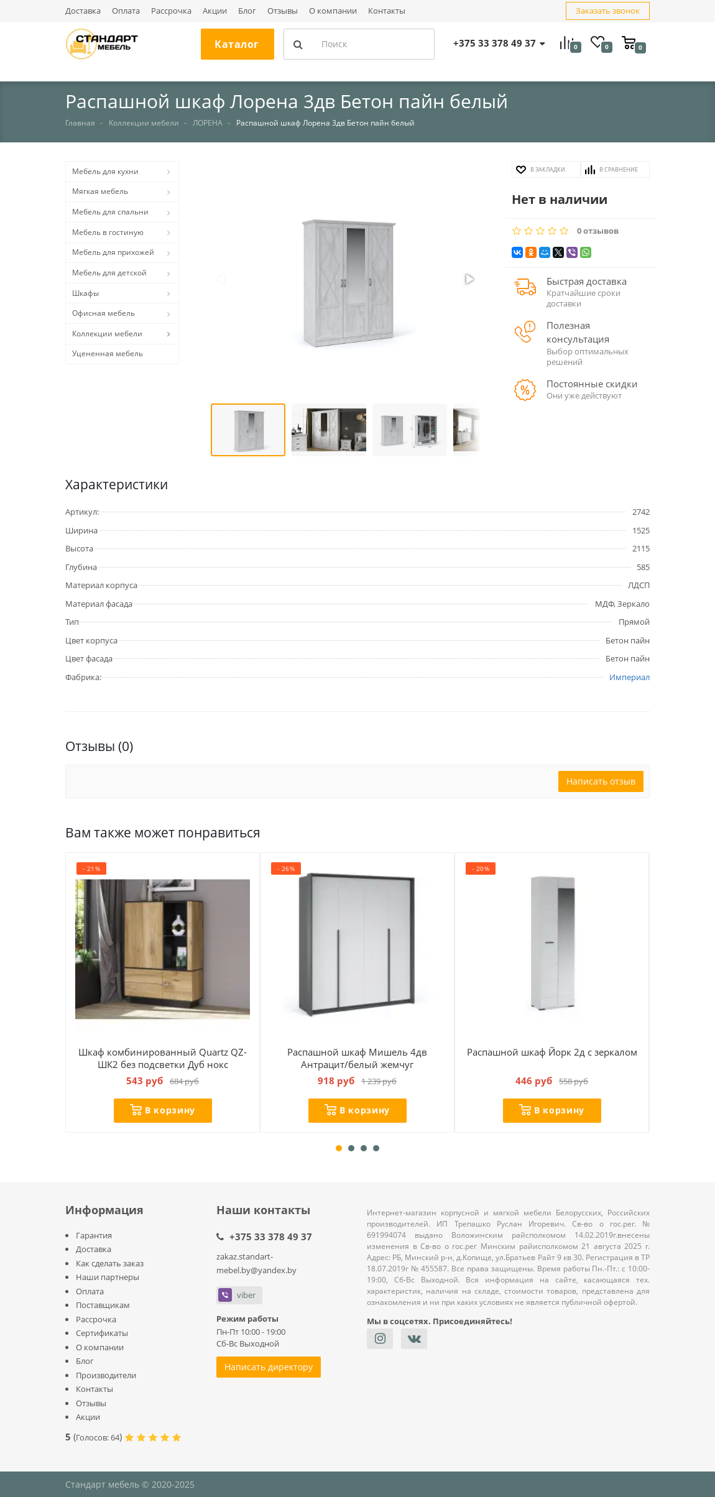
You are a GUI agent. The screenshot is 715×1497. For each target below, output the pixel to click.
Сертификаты (102, 1332)
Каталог (236, 44)
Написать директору (268, 1367)
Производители (106, 1375)
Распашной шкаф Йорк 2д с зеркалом (552, 1052)
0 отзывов (598, 231)
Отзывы (282, 11)
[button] (345, 280)
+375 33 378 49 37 (270, 1236)
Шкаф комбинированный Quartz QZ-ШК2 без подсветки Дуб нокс (162, 1058)
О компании (333, 11)
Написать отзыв (600, 781)
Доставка (83, 11)
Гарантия (94, 1235)
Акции (215, 11)
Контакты (386, 11)
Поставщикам (103, 1304)
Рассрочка (171, 11)
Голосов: (97, 1437)
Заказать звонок (608, 10)
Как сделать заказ (110, 1263)
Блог (247, 11)
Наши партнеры (107, 1277)
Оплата (126, 11)
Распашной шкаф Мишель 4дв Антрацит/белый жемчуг (357, 1058)
